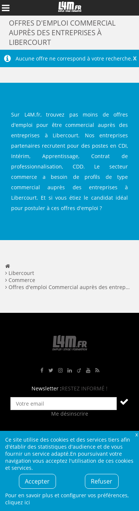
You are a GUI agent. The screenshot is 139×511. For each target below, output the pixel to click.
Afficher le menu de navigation (5, 8)
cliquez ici (17, 502)
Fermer (136, 434)
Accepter (37, 481)
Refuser (101, 481)
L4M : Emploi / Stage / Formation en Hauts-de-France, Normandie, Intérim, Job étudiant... (70, 8)
